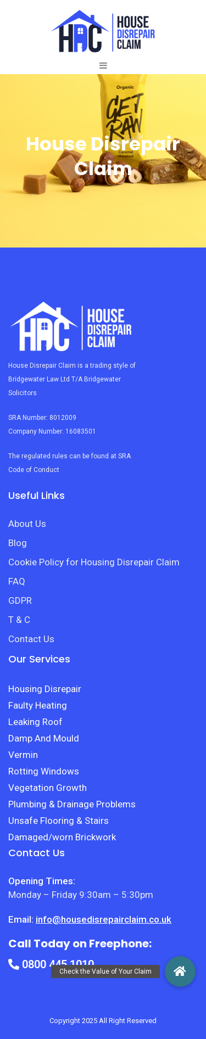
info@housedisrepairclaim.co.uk (103, 919)
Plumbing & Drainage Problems (72, 804)
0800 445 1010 (51, 964)
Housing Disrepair (44, 688)
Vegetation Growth (47, 787)
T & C (19, 619)
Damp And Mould (43, 738)
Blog (17, 542)
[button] (180, 971)
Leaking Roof (35, 721)
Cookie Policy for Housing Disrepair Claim (94, 562)
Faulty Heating (37, 705)
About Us (27, 523)
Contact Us (31, 638)
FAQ (16, 581)
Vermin (23, 754)
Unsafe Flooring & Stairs (58, 820)
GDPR (20, 600)
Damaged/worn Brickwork (62, 837)
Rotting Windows (43, 771)
